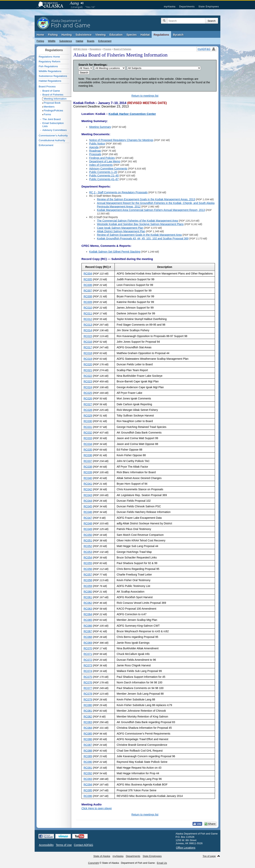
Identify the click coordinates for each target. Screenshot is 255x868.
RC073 (88, 665)
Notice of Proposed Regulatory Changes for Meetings (121, 140)
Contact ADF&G (83, 844)
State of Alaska (52, 5)
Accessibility (46, 844)
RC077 (88, 688)
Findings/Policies (53, 110)
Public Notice (97, 143)
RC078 (88, 693)
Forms (47, 114)
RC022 (88, 375)
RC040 (88, 478)
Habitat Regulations (50, 80)
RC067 (88, 631)
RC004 (88, 273)
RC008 (88, 296)
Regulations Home (49, 56)
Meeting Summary (100, 126)
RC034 (88, 444)
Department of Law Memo (104, 161)
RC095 (88, 790)
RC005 (88, 279)
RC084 (88, 727)
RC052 (88, 546)
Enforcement (104, 41)
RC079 (88, 699)
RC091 (88, 767)
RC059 (88, 586)
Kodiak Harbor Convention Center (132, 113)
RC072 (88, 659)
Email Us (162, 862)
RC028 (88, 409)
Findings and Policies (102, 157)
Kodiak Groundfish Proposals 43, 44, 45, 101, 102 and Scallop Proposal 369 (142, 238)
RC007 (88, 290)
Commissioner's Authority (53, 135)
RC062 (88, 602)
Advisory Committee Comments (108, 168)
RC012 (88, 319)
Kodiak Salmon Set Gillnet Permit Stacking (114, 251)
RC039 (88, 472)
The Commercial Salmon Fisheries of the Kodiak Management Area (137, 220)
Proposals (95, 154)
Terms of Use (64, 844)
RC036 (88, 455)
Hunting (67, 34)
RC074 (88, 671)
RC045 (88, 506)
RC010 (88, 307)
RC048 (88, 523)
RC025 (88, 392)
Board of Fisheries (122, 49)
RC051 (88, 540)
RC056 (88, 568)
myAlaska (169, 6)
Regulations (161, 34)
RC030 (88, 421)
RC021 (88, 370)
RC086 (88, 739)
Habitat (145, 34)
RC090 (88, 761)
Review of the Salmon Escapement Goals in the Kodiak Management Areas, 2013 (146, 199)
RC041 (88, 483)
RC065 (88, 619)
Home (40, 34)
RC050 (88, 534)
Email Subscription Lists (53, 125)
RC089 (88, 756)
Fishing (53, 34)
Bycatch (178, 34)
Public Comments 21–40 (104, 175)
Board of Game (51, 90)
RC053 (88, 551)
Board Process (47, 86)
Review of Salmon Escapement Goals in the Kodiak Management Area (139, 234)
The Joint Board (51, 119)
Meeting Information (55, 98)
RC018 (88, 353)
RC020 (88, 364)
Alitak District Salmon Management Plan (121, 231)
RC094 (88, 784)
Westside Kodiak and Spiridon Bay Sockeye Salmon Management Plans (140, 224)
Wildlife (52, 41)
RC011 (88, 313)
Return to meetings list (144, 95)
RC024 (88, 387)
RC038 (88, 466)
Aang (74, 3)
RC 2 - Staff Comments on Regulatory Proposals (118, 192)
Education (116, 34)
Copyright (93, 862)
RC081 (88, 710)
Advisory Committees (54, 130)
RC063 (88, 608)
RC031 (88, 426)
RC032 (88, 432)
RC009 (88, 302)
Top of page (209, 856)
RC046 (88, 512)
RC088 (88, 750)
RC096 (88, 795)
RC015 (88, 336)
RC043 (88, 495)
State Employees (209, 6)
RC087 (88, 744)
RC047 (88, 517)
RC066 (88, 625)
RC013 (88, 324)
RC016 (88, 341)
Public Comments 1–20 (103, 172)
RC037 (88, 461)
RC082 (88, 716)
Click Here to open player (96, 808)
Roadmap (95, 150)
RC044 (88, 500)
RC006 (88, 284)
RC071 (88, 654)
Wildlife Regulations (50, 71)
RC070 (88, 648)
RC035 (88, 449)
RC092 (88, 773)
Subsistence (84, 34)
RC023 (88, 381)
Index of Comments (101, 164)
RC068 (88, 636)
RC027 (88, 404)
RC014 (88, 330)
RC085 (88, 733)
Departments (187, 6)
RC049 (88, 529)
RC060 (88, 591)
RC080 (88, 705)
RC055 (88, 563)
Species (131, 34)
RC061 (88, 597)
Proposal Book (52, 102)
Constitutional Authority (52, 140)
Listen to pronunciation (82, 3)
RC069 (88, 642)
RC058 (88, 580)
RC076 (88, 682)
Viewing (100, 34)
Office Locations (185, 847)
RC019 (88, 358)
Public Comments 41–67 (104, 179)
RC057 (88, 574)
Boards (90, 41)
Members (49, 106)
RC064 (88, 614)
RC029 (88, 415)
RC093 (88, 778)
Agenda (93, 147)
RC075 (88, 676)
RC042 (88, 489)
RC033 (88, 438)
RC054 (88, 557)
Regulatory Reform (49, 61)
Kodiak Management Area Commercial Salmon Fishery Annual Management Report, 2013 (151, 210)
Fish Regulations (48, 66)
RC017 (88, 347)
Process (107, 49)
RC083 (88, 722)
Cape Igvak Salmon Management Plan (120, 227)
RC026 (88, 398)
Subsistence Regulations (53, 76)
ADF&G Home (80, 49)
